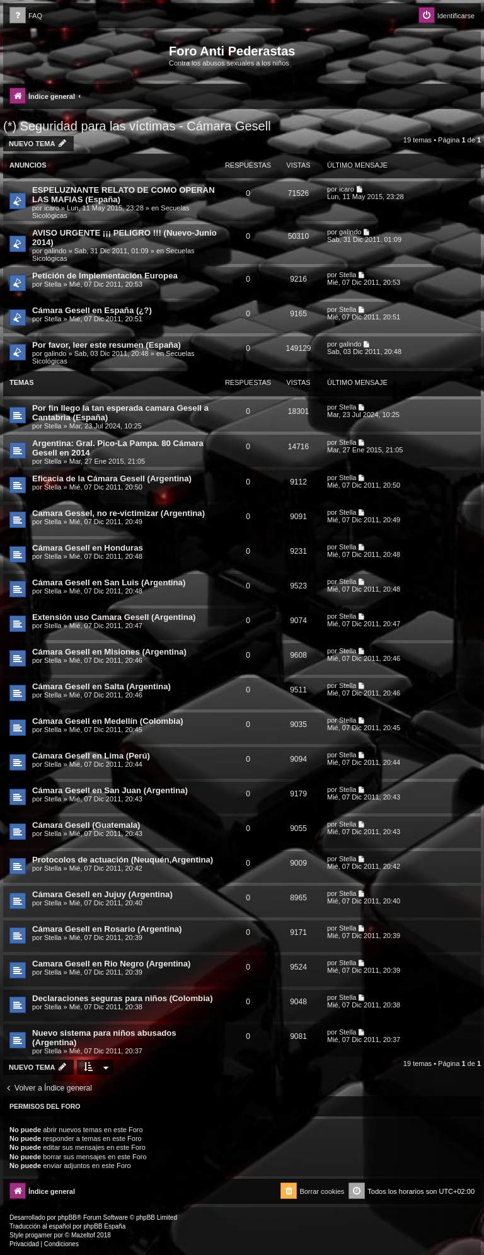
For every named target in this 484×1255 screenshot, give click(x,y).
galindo (55, 251)
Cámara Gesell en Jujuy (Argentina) (102, 894)
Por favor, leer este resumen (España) (106, 345)
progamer (38, 1235)
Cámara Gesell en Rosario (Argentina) (107, 929)
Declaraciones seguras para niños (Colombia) (122, 998)
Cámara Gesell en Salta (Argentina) (101, 686)
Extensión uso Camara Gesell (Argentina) (113, 617)
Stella (53, 284)
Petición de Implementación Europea (105, 275)
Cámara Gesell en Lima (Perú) (91, 755)
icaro (51, 208)
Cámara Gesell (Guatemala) (86, 825)
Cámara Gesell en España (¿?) (92, 310)
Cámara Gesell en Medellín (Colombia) (107, 721)
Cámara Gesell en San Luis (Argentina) (108, 582)
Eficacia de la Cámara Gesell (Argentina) (112, 478)
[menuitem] (25, 16)
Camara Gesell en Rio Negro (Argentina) (111, 963)
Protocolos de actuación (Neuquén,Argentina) (122, 859)
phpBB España (104, 1226)
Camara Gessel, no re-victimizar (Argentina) (118, 513)
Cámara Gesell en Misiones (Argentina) (109, 651)
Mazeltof (83, 1235)
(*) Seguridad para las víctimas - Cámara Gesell (137, 126)
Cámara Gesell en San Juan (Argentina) (110, 790)
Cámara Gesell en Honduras (87, 548)
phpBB (67, 1217)
